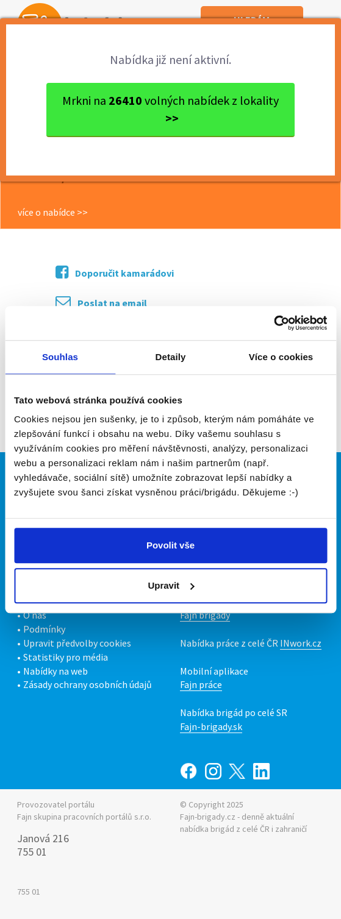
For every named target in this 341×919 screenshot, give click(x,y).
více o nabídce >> (53, 212)
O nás (34, 615)
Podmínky (44, 629)
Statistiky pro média (65, 657)
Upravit (171, 585)
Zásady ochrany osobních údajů (87, 684)
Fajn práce (201, 684)
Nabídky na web (55, 671)
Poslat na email (101, 302)
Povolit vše (170, 545)
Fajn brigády (205, 615)
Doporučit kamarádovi (115, 272)
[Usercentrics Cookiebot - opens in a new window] (273, 323)
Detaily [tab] (171, 357)
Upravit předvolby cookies (77, 643)
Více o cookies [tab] (281, 357)
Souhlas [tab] (60, 357)
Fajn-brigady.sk (211, 726)
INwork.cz (300, 643)
